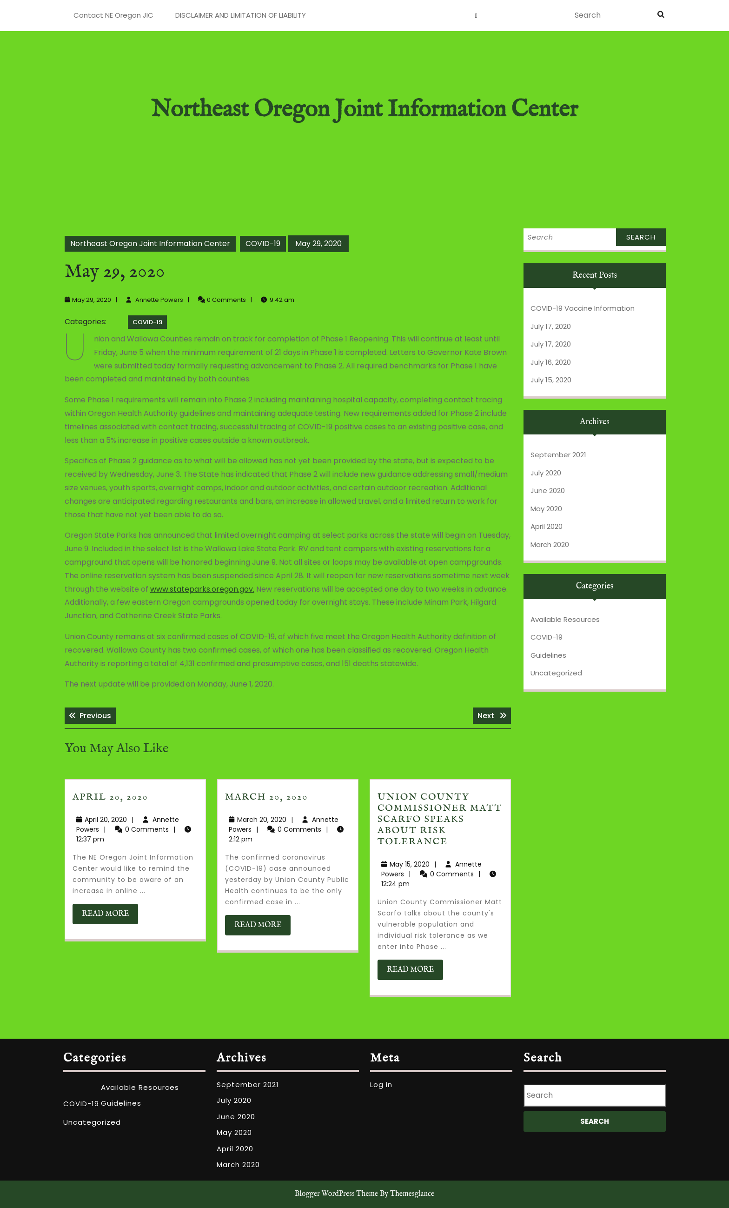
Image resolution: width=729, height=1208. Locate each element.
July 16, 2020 (550, 362)
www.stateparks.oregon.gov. (202, 589)
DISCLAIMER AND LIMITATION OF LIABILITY (240, 15)
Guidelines (548, 655)
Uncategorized (556, 673)
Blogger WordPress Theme (336, 1194)
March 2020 (549, 544)
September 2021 (558, 455)
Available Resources (565, 619)
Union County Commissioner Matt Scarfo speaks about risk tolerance (440, 819)
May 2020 (546, 509)
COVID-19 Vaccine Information (582, 308)
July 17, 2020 (550, 326)
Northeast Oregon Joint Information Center (364, 110)
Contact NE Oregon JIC (113, 15)
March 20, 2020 (266, 797)
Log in (381, 1084)
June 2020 (547, 490)
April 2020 (546, 526)
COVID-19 (262, 243)
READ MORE (110, 916)
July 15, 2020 (550, 380)
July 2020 (545, 473)
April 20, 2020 (110, 797)
